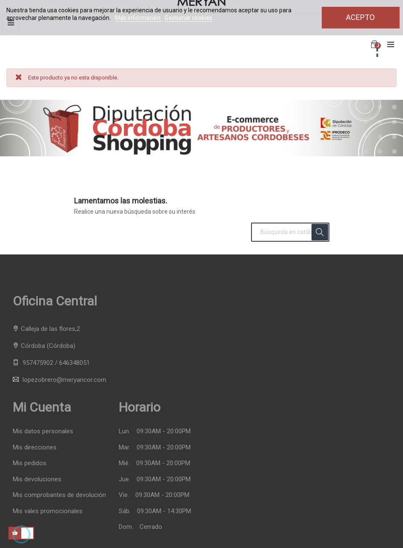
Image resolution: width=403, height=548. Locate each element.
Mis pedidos (29, 463)
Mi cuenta (42, 407)
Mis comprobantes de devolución (59, 495)
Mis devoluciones (37, 479)
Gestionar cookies (188, 17)
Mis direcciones (35, 447)
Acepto (360, 17)
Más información (138, 17)
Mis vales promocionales (48, 511)
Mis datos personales (43, 431)
